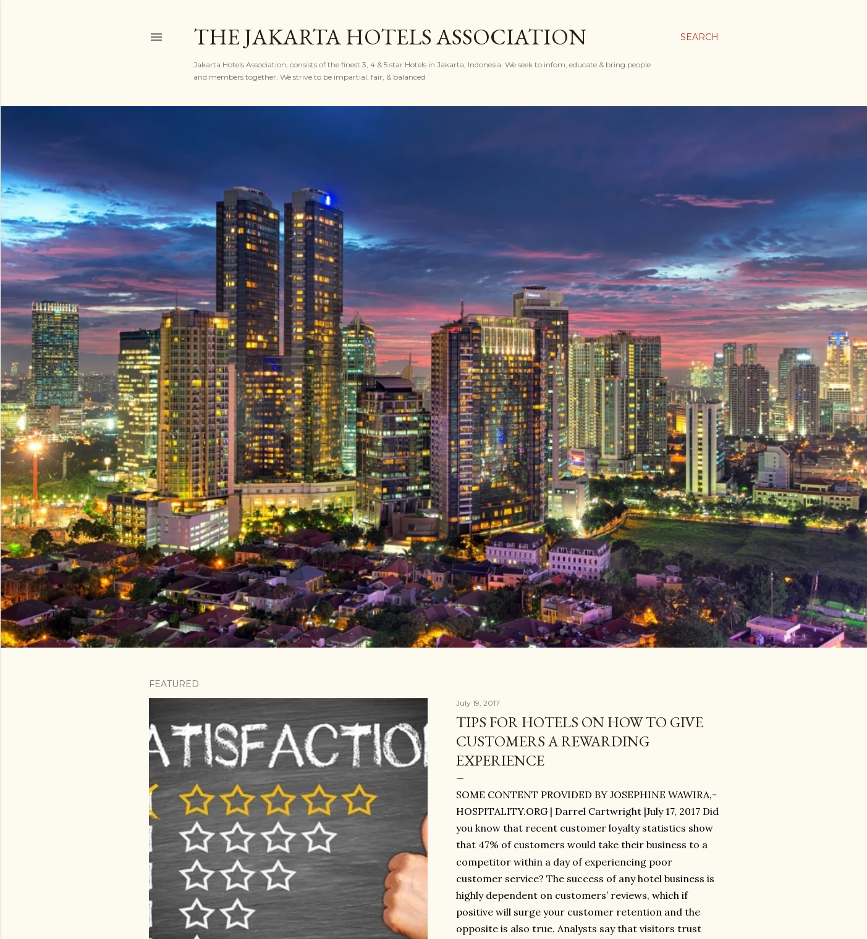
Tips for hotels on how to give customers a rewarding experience (579, 741)
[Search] (699, 37)
